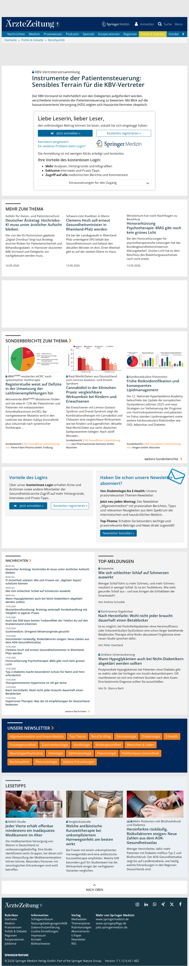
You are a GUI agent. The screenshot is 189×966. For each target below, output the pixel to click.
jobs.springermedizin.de (111, 927)
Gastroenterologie (55, 745)
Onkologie (55, 753)
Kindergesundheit (108, 745)
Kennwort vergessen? (53, 142)
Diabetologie (151, 736)
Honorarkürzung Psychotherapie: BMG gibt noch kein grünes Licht (154, 228)
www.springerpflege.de (111, 923)
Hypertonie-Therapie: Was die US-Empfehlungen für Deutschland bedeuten (47, 703)
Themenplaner (80, 923)
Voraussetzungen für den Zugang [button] (109, 183)
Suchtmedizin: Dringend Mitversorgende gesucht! (37, 631)
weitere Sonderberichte (164, 459)
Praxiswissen (53, 34)
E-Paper (76, 935)
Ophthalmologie (79, 753)
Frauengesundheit (23, 745)
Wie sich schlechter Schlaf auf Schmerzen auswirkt (38, 591)
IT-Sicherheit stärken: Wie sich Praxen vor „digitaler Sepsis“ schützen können (43, 581)
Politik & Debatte (153, 34)
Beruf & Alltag (101, 736)
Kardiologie (82, 745)
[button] (179, 24)
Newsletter (78, 939)
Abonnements (80, 931)
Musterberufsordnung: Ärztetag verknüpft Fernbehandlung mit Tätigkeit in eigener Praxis (46, 611)
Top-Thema (77, 736)
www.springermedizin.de (112, 919)
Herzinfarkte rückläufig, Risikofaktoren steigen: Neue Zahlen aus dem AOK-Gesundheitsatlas (47, 640)
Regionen (130, 34)
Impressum (38, 935)
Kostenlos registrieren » (124, 133)
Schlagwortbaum (42, 919)
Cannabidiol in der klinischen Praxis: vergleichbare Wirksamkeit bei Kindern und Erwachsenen (91, 394)
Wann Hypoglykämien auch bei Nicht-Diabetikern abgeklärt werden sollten (44, 600)
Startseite (11, 919)
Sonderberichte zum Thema (36, 341)
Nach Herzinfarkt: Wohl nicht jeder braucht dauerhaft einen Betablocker (44, 692)
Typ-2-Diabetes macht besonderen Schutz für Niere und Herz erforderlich (45, 673)
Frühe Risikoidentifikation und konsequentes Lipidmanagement (153, 386)
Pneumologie (106, 753)
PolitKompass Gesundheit (140, 753)
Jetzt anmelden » (65, 133)
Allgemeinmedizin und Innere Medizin (37, 736)
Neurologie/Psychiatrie (26, 753)
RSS (73, 943)
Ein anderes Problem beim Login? (62, 146)
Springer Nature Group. (86, 961)
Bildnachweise (40, 943)
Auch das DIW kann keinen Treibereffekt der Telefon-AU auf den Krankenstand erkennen (46, 622)
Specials (88, 34)
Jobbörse (10, 943)
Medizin (34, 34)
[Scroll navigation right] (183, 34)
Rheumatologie (46, 762)
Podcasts (72, 34)
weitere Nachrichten (78, 711)
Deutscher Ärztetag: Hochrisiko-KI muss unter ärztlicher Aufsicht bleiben (33, 225)
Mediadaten (79, 919)
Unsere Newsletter (28, 728)
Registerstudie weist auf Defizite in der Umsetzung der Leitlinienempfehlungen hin (33, 389)
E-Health (172, 736)
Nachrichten (16, 34)
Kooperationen (109, 34)
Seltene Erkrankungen (78, 762)
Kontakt (36, 939)
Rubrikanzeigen (81, 927)
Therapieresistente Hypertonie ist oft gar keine (36, 683)
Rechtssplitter (20, 762)
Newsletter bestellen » (118, 533)
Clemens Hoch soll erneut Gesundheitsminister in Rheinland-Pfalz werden (88, 225)
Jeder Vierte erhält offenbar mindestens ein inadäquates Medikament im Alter (30, 831)
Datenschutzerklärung (45, 927)
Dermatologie (126, 736)
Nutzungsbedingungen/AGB (49, 923)
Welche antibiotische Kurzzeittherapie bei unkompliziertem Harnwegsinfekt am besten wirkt (89, 835)
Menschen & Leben (140, 745)
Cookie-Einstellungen (44, 931)
